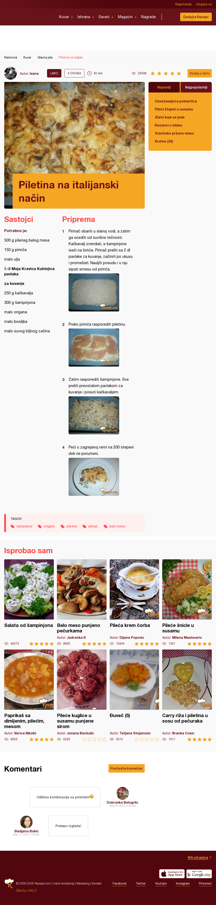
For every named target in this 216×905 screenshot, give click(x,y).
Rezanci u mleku (168, 125)
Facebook (120, 883)
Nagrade (148, 17)
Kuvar (64, 17)
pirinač (93, 526)
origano (49, 526)
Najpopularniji (196, 87)
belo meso (117, 526)
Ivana (34, 73)
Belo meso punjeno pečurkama (82, 602)
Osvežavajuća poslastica (176, 101)
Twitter (141, 883)
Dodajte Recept (196, 17)
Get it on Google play (199, 873)
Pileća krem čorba (134, 602)
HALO (32, 890)
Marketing (83, 883)
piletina (71, 526)
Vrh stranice (198, 857)
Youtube (161, 883)
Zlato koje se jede (170, 117)
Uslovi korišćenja (63, 883)
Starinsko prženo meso (174, 133)
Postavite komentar (127, 768)
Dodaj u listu (200, 73)
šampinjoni (24, 526)
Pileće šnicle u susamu (187, 602)
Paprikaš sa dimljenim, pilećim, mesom (29, 695)
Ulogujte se (204, 4)
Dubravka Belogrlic (122, 802)
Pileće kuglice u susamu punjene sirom (82, 695)
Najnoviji (164, 87)
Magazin (125, 17)
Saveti (104, 17)
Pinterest (205, 883)
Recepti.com (28, 15)
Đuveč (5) (134, 695)
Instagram (183, 883)
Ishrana (83, 17)
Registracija (183, 4)
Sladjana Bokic (26, 831)
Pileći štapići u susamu (174, 109)
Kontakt (96, 883)
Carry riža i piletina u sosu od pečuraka (187, 695)
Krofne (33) (164, 141)
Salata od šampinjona (29, 602)
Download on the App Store (172, 873)
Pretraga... (170, 17)
